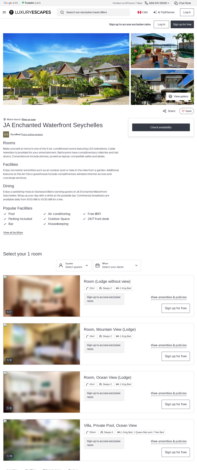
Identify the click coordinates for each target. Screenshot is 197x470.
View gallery (178, 96)
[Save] (186, 111)
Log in (187, 12)
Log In (161, 24)
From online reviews (32, 134)
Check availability (161, 127)
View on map (29, 119)
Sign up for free (176, 308)
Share (169, 111)
